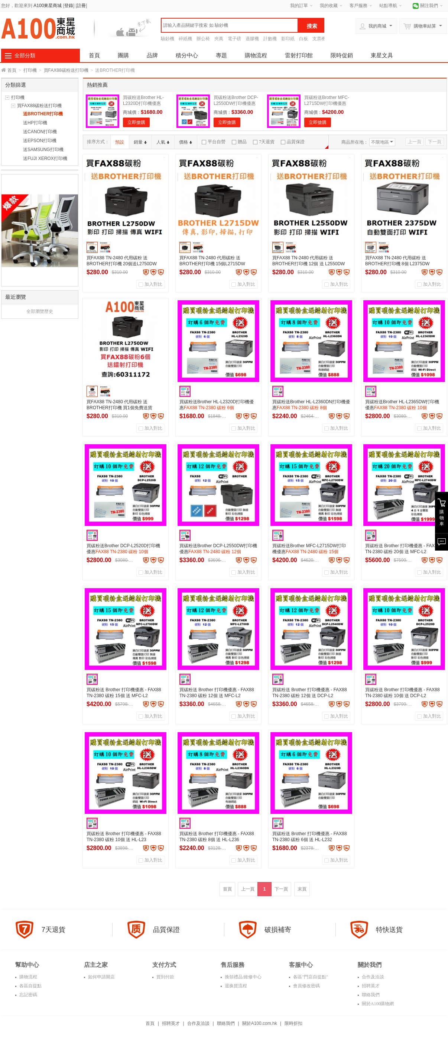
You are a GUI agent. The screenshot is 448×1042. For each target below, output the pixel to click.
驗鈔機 (167, 38)
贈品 (239, 141)
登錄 (68, 5)
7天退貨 (264, 141)
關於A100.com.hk (259, 1023)
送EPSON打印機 (39, 140)
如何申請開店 (101, 977)
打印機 (30, 70)
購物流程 (256, 55)
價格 (185, 142)
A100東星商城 (47, 5)
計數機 (270, 38)
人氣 (162, 142)
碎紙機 (185, 38)
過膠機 (252, 38)
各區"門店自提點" (310, 977)
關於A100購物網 (377, 1003)
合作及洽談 (372, 977)
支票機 (319, 38)
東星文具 (382, 55)
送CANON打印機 (40, 131)
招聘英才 (370, 985)
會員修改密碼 (306, 985)
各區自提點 (30, 985)
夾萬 (218, 38)
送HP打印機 (35, 122)
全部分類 (24, 55)
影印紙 (288, 38)
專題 (221, 55)
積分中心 (187, 55)
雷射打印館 (299, 55)
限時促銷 (342, 55)
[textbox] (230, 25)
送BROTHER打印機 (43, 113)
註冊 (81, 5)
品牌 (152, 55)
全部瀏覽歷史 (39, 311)
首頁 (94, 55)
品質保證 (293, 141)
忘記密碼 (27, 994)
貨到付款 (164, 977)
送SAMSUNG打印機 (43, 149)
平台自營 (213, 141)
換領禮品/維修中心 (243, 977)
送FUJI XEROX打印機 (45, 158)
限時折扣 (293, 1023)
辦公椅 (203, 38)
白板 (303, 38)
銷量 (140, 142)
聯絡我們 (370, 994)
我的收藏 (329, 5)
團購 (123, 55)
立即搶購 (136, 122)
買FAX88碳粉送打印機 (66, 70)
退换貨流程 (235, 985)
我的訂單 (299, 5)
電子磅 (234, 38)
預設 (119, 142)
